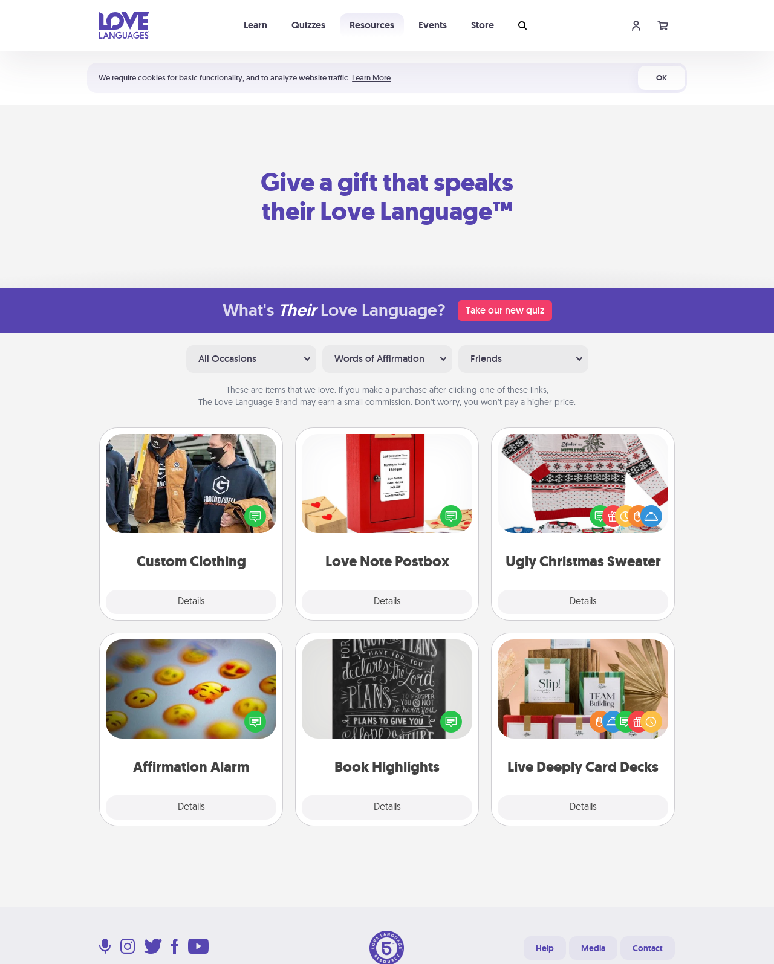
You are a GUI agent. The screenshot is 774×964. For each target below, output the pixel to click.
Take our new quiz (505, 310)
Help (545, 948)
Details (191, 602)
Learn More (371, 78)
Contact (648, 948)
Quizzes (308, 25)
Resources (372, 25)
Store (482, 25)
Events (432, 25)
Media (593, 948)
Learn (255, 25)
